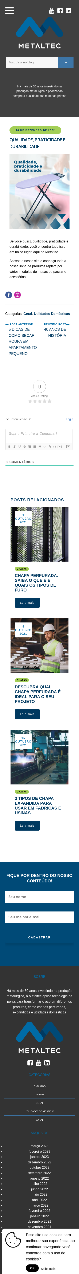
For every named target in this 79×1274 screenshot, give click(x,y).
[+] (60, 446)
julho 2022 (39, 1184)
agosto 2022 (39, 1178)
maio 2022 (39, 1194)
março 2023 (39, 1146)
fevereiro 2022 (39, 1210)
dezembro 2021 (39, 1221)
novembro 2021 (39, 1227)
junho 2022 (39, 1189)
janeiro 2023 (39, 1157)
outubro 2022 (39, 1167)
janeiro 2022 (39, 1216)
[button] (27, 603)
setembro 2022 (39, 1173)
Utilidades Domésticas (52, 314)
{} (54, 446)
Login (69, 419)
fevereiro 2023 (39, 1151)
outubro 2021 (39, 1232)
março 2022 (39, 1205)
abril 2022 (39, 1200)
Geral (27, 314)
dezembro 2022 (39, 1162)
